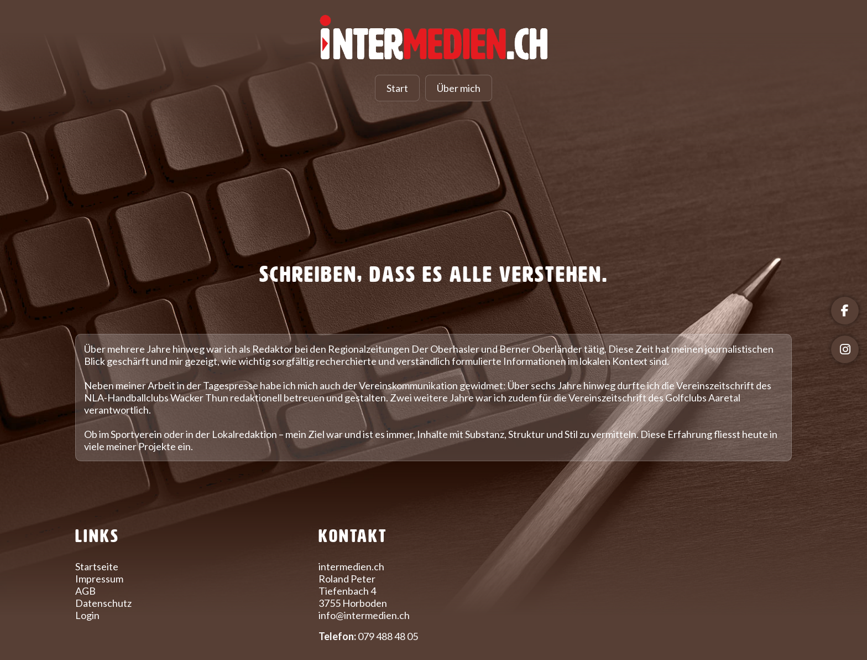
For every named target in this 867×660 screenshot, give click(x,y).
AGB (85, 591)
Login (87, 615)
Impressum (99, 579)
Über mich (458, 88)
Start (397, 88)
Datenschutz (103, 603)
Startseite (96, 566)
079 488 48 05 (388, 636)
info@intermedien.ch (364, 615)
